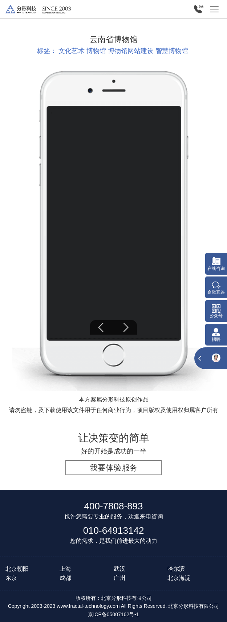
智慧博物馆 (171, 50)
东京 (11, 578)
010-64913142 (113, 530)
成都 (65, 578)
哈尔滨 (176, 569)
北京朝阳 (17, 569)
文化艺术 (71, 50)
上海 (65, 569)
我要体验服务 (114, 467)
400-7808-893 (113, 506)
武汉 (119, 569)
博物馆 (96, 50)
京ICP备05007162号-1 (113, 614)
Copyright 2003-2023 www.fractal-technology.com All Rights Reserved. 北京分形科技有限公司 (113, 606)
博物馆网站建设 (131, 50)
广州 (119, 578)
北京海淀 (179, 578)
